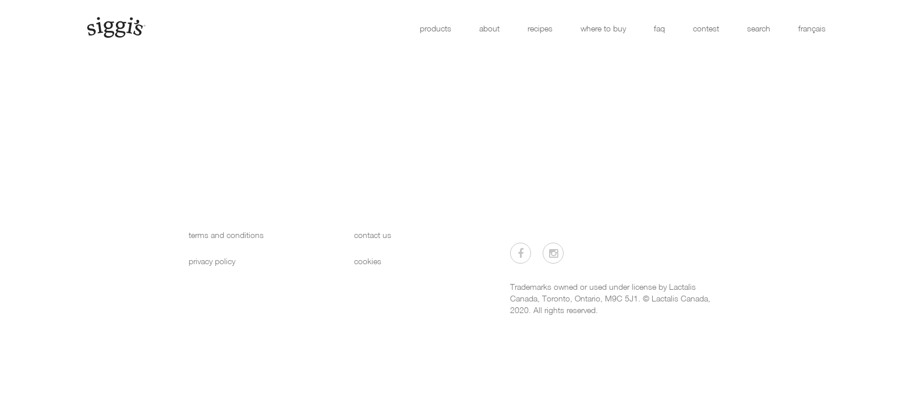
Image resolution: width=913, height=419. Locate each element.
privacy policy (212, 261)
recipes (540, 28)
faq (659, 28)
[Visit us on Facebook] (520, 253)
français (812, 28)
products (435, 28)
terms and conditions (226, 235)
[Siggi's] (115, 26)
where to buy (603, 28)
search (758, 28)
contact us (372, 235)
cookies (367, 261)
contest (706, 28)
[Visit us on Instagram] (553, 253)
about (489, 28)
